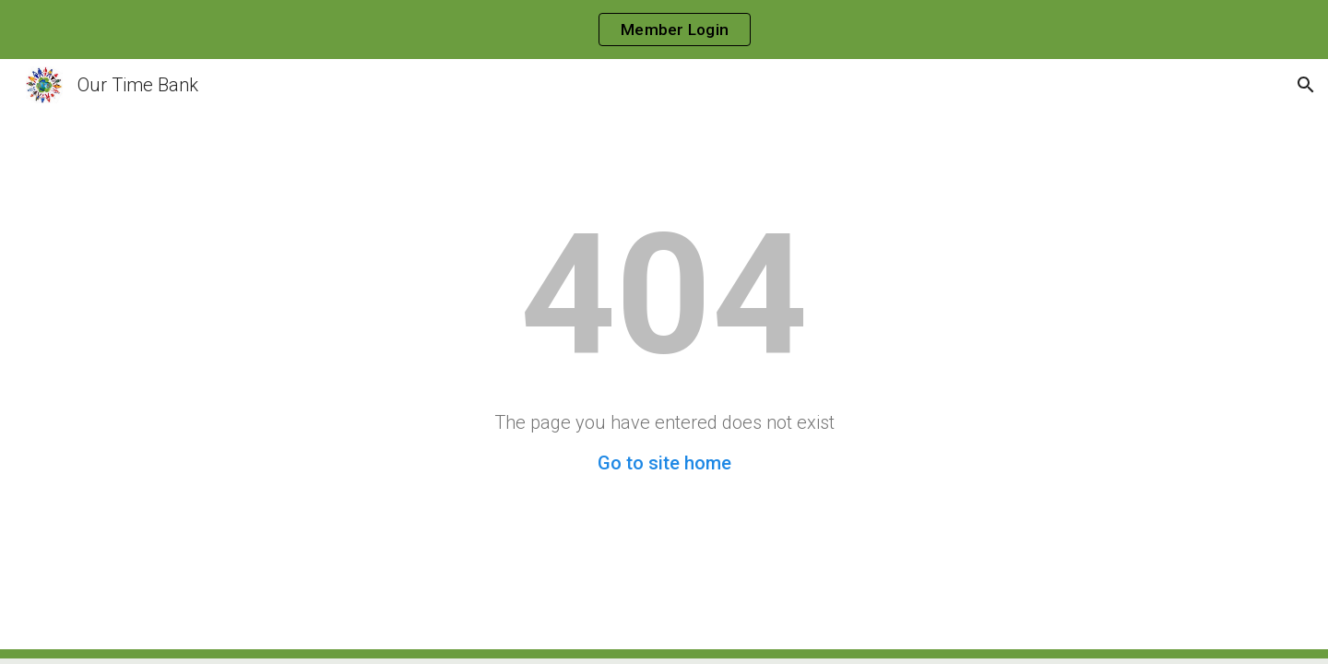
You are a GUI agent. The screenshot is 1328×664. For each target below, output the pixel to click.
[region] (664, 29)
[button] (1306, 85)
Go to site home (664, 463)
